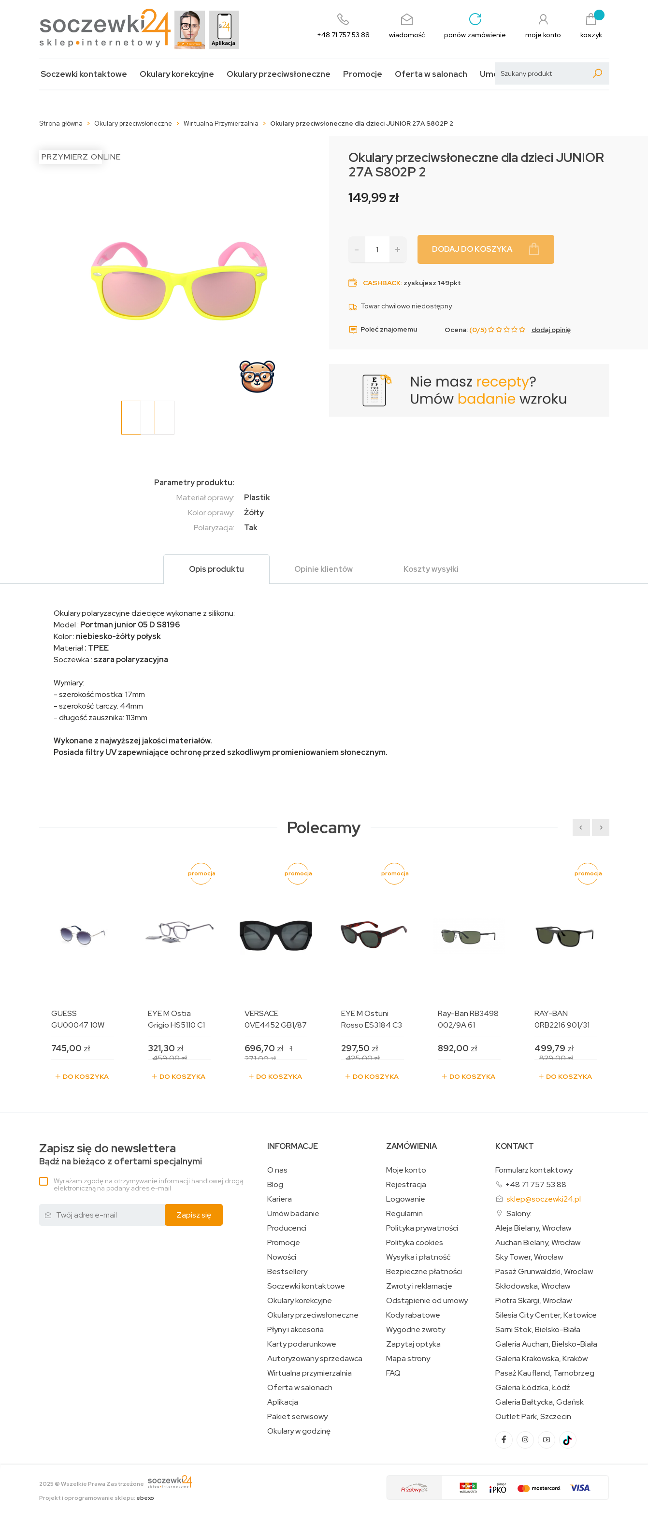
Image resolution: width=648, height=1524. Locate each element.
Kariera (279, 1199)
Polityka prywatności (422, 1228)
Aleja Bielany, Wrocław (533, 1228)
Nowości (281, 1257)
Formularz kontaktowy (534, 1170)
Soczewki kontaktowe (84, 74)
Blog (275, 1185)
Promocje (363, 74)
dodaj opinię (551, 329)
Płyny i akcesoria (295, 1330)
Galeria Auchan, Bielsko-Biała (546, 1344)
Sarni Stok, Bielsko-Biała (537, 1330)
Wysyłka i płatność (418, 1257)
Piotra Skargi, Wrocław (533, 1301)
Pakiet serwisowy (297, 1417)
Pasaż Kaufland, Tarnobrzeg (544, 1373)
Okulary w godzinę (299, 1431)
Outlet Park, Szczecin (533, 1417)
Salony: (519, 1213)
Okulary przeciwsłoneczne (278, 74)
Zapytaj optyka (413, 1344)
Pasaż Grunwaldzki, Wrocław (544, 1272)
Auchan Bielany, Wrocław (537, 1243)
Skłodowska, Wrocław (532, 1286)
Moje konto (406, 1170)
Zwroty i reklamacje (419, 1286)
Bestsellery (287, 1272)
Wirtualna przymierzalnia (309, 1373)
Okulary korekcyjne (177, 74)
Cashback (382, 282)
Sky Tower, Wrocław (529, 1257)
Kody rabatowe (413, 1315)
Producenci (286, 1228)
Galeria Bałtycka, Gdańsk (539, 1402)
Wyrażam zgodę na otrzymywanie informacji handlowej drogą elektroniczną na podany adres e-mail (148, 1184)
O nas (277, 1170)
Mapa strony (408, 1359)
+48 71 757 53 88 (535, 1184)
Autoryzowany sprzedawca (314, 1359)
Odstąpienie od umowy (427, 1301)
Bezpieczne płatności (424, 1272)
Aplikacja (282, 1402)
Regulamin (404, 1214)
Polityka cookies (414, 1243)
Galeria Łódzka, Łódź (532, 1388)
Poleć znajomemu (382, 329)
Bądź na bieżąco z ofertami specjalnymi (120, 1154)
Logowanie (405, 1199)
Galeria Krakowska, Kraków (541, 1359)
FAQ (393, 1373)
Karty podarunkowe (301, 1344)
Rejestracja (406, 1185)
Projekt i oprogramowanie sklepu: (96, 1498)
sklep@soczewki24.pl (543, 1199)
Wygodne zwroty (415, 1330)
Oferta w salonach (431, 74)
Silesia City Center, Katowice (546, 1315)
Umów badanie (293, 1214)
